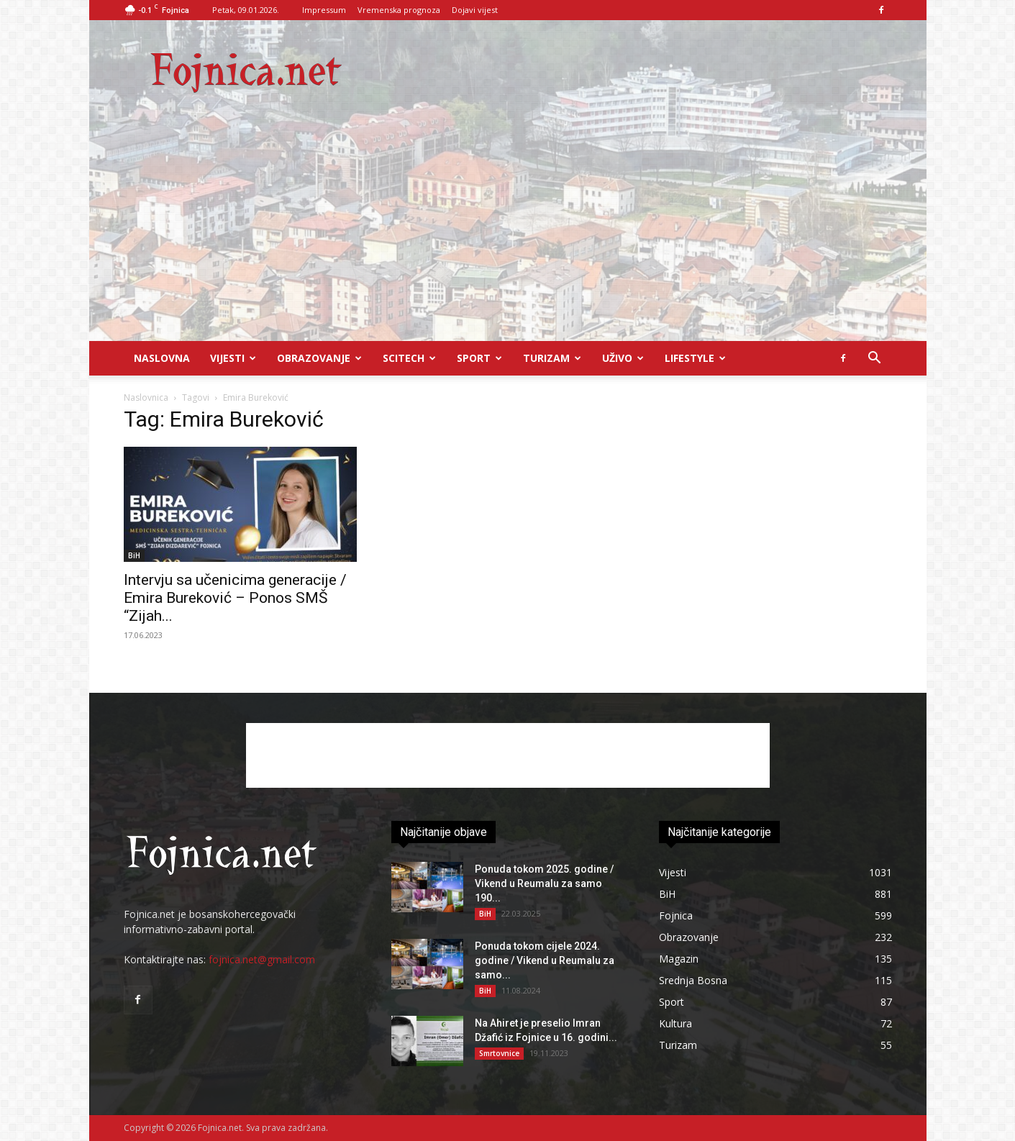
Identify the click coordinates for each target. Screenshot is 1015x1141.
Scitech (409, 358)
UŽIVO (623, 358)
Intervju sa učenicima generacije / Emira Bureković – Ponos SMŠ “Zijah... (235, 597)
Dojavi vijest (475, 9)
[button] (874, 359)
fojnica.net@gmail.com (262, 959)
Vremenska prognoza (399, 9)
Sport (479, 358)
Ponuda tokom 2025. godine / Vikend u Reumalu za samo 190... (544, 883)
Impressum (324, 9)
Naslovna (162, 358)
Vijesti (233, 358)
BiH (134, 555)
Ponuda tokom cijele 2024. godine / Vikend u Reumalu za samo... (544, 960)
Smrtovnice (499, 1053)
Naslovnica (146, 397)
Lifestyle (695, 358)
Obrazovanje (319, 358)
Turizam (552, 358)
